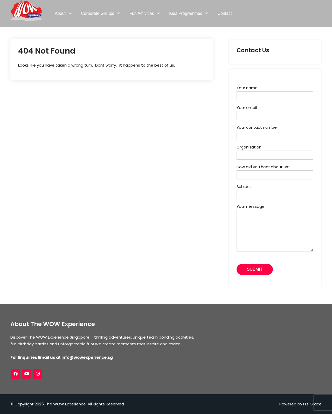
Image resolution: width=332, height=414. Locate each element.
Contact (224, 13)
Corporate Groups (97, 13)
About (60, 13)
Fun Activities (141, 13)
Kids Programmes (185, 13)
